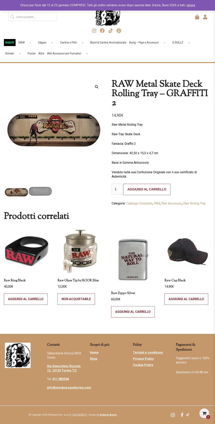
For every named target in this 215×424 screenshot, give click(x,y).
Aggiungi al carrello (146, 189)
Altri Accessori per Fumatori (68, 53)
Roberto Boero (108, 414)
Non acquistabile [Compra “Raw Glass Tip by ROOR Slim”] (76, 299)
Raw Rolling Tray (194, 203)
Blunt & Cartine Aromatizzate (108, 42)
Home (94, 352)
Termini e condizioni (148, 352)
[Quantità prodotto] (117, 189)
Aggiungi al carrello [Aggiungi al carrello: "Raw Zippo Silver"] (133, 312)
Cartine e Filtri (73, 42)
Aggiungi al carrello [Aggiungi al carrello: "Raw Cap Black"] (186, 299)
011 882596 (60, 379)
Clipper (47, 42)
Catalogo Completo (139, 203)
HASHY (9, 42)
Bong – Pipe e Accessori (148, 42)
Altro (41, 53)
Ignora (190, 5)
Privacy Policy (143, 359)
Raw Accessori (171, 203)
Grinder (14, 53)
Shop (93, 359)
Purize (32, 53)
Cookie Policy (143, 365)
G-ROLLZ (182, 42)
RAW (26, 42)
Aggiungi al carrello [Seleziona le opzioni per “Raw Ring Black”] (25, 299)
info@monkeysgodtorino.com (69, 387)
